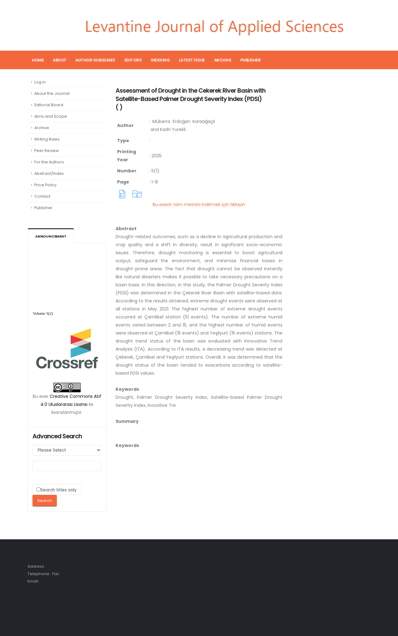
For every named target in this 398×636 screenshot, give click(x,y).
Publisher (250, 60)
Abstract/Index (49, 173)
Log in (40, 82)
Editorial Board (48, 104)
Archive (222, 60)
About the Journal (52, 93)
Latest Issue (192, 60)
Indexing (160, 60)
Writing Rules (47, 139)
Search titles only (58, 490)
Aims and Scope (50, 116)
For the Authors (49, 162)
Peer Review (46, 150)
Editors (133, 60)
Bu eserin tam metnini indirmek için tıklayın (199, 204)
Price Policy (45, 184)
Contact (42, 196)
